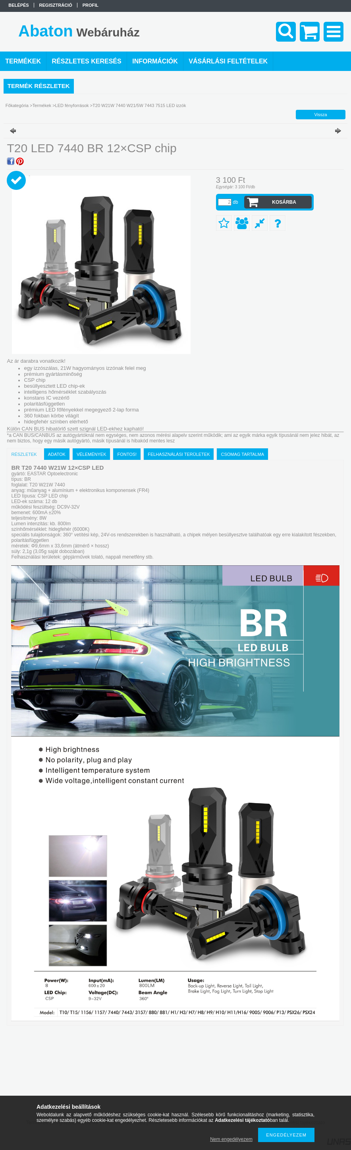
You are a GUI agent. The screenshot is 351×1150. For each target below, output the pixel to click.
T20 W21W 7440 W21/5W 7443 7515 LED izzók (139, 105)
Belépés (18, 5)
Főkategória (17, 105)
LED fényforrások (72, 105)
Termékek (41, 105)
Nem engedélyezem (231, 1139)
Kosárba (284, 202)
